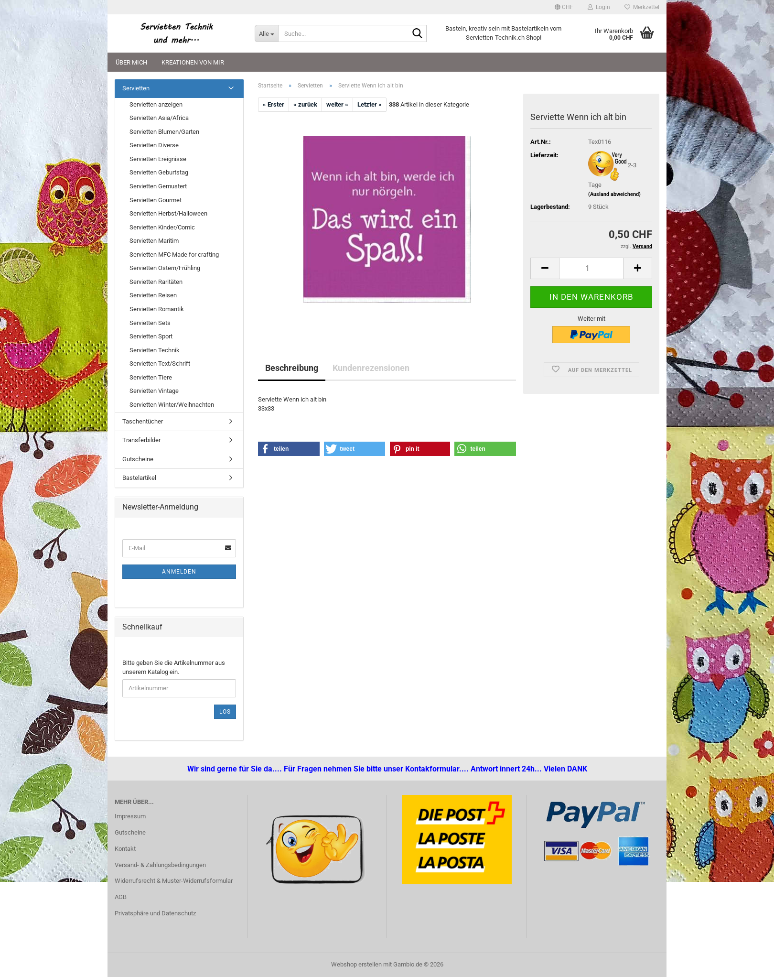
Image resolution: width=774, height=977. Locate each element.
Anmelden (179, 571)
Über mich (131, 62)
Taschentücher (142, 421)
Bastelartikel (139, 477)
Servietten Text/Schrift (159, 363)
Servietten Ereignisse (157, 159)
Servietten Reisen (153, 295)
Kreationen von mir (192, 62)
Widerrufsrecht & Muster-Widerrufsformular (174, 880)
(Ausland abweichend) (614, 194)
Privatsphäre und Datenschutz (155, 913)
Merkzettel (641, 7)
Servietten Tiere (150, 377)
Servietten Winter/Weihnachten (171, 404)
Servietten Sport (150, 336)
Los (225, 711)
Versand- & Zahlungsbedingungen (160, 864)
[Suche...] (266, 33)
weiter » (337, 104)
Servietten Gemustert (158, 186)
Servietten (136, 88)
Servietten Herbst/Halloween (168, 213)
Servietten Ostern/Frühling (164, 267)
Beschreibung (291, 368)
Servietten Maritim (154, 240)
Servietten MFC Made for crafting (174, 254)
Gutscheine (137, 459)
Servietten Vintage (154, 390)
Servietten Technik (154, 350)
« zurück (305, 104)
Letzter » (369, 104)
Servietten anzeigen (156, 104)
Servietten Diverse (154, 145)
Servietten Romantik (156, 309)
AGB (121, 897)
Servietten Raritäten (156, 281)
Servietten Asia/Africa (159, 117)
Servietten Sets (150, 322)
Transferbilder (141, 440)
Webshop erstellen (356, 964)
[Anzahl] (591, 268)
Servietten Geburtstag (158, 172)
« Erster (273, 104)
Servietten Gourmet (155, 200)
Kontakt (125, 848)
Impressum (130, 816)
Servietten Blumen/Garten (164, 131)
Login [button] (599, 7)
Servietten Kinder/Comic (162, 227)
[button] (564, 7)
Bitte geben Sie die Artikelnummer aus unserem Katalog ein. (173, 667)
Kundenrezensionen (371, 368)
